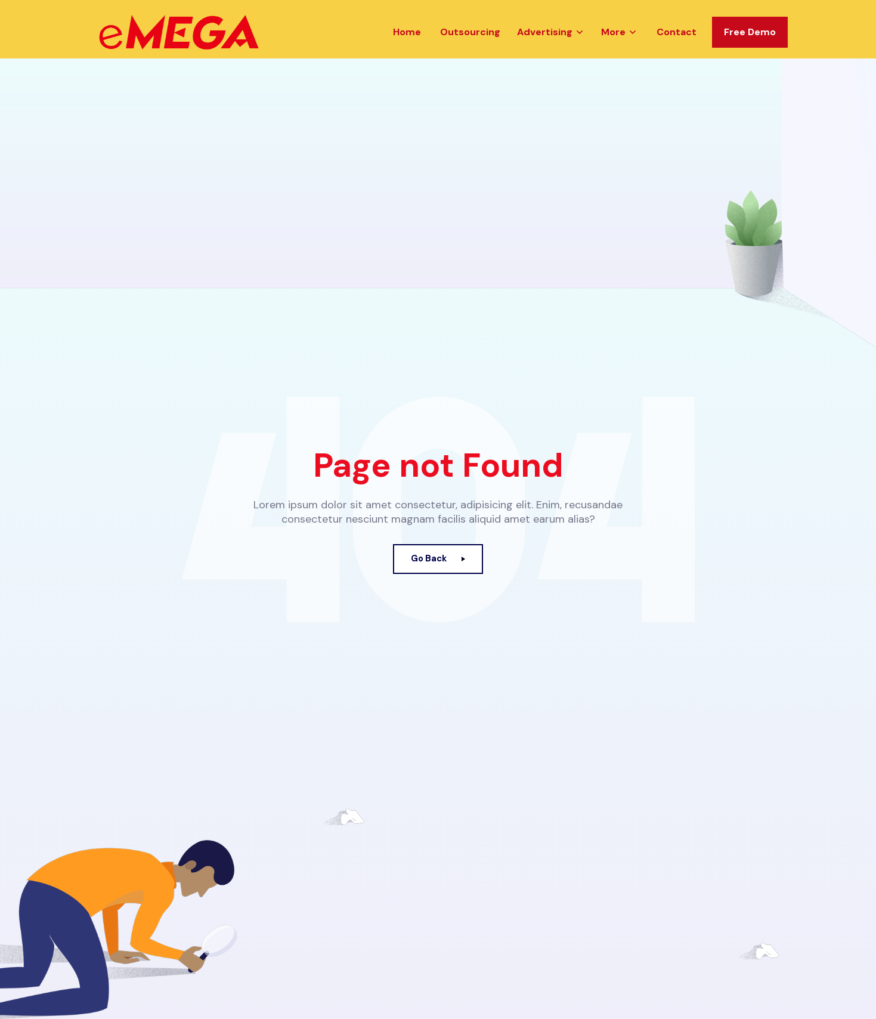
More (613, 50)
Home (407, 50)
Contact (677, 50)
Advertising (544, 50)
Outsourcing (470, 50)
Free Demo (750, 50)
